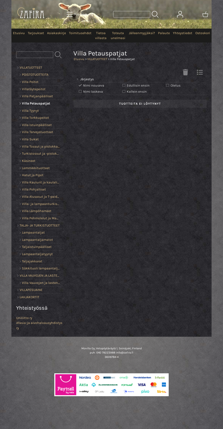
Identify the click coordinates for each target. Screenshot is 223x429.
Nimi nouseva (91, 85)
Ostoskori (202, 33)
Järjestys (85, 79)
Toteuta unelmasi (118, 35)
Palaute (164, 33)
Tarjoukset (36, 33)
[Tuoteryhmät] (80, 14)
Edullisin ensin (136, 85)
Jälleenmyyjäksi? (142, 33)
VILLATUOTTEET (97, 59)
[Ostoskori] (205, 14)
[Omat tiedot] (180, 14)
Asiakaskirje (56, 33)
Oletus (172, 85)
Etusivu (19, 33)
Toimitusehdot (80, 33)
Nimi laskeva (90, 91)
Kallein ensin (134, 91)
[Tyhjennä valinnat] (185, 73)
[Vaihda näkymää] (200, 73)
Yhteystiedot (182, 33)
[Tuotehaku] (131, 14)
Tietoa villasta (101, 35)
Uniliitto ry (24, 318)
